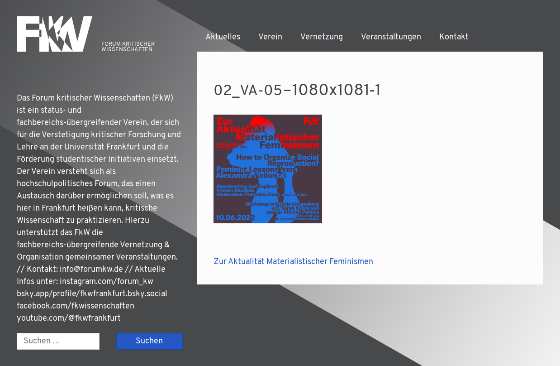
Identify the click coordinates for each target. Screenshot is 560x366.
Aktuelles (222, 37)
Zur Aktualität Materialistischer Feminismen (293, 262)
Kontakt (454, 37)
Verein (270, 37)
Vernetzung (321, 37)
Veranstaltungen (391, 37)
